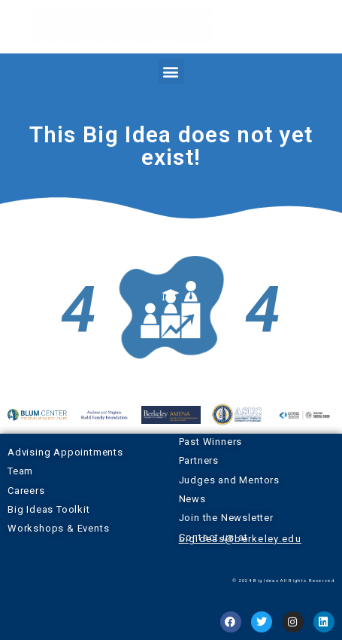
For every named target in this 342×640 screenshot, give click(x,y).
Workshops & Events (58, 528)
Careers (26, 490)
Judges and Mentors (229, 480)
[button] (170, 71)
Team (20, 471)
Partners (199, 460)
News (192, 498)
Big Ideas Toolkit (49, 509)
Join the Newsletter (226, 517)
